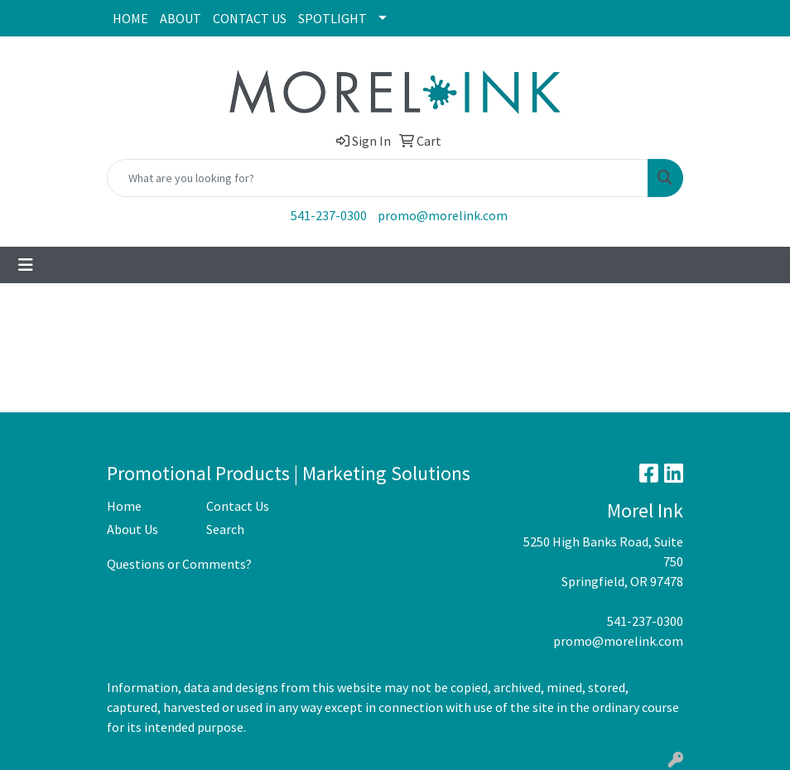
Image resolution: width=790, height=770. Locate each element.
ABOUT (180, 18)
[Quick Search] (377, 178)
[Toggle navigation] (25, 265)
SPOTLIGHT (332, 18)
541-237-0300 (329, 215)
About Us (132, 529)
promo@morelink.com (443, 215)
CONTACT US (250, 18)
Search (225, 529)
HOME (130, 18)
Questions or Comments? (179, 564)
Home (124, 506)
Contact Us (237, 506)
